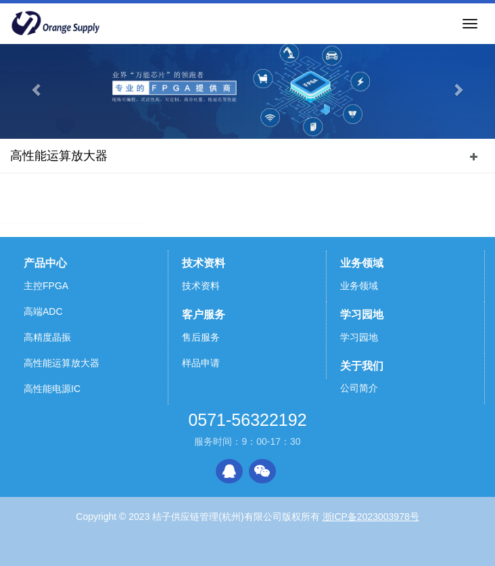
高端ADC (43, 311)
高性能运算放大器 (59, 155)
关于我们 (361, 366)
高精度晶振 (47, 337)
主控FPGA (46, 285)
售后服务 (201, 337)
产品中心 (45, 263)
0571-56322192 (247, 420)
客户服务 (203, 314)
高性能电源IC (52, 388)
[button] (37, 90)
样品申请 (201, 362)
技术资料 (203, 263)
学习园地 (361, 314)
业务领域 (361, 263)
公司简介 (359, 388)
